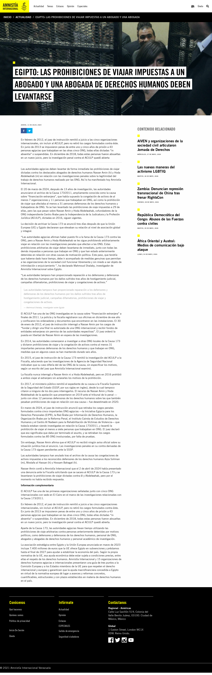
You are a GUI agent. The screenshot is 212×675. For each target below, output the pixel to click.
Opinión (62, 615)
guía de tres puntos (103, 562)
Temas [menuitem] (50, 6)
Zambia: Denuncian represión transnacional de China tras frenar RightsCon (160, 193)
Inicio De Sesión (16, 630)
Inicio (7, 17)
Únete (200, 6)
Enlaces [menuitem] (60, 6)
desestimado (100, 401)
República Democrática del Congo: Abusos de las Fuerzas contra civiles (160, 219)
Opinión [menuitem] (70, 6)
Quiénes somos (16, 615)
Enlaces (62, 620)
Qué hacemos (15, 609)
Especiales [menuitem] (83, 6)
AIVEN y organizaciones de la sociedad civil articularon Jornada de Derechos (160, 145)
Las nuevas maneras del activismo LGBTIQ (156, 169)
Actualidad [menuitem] (39, 6)
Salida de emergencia (69, 630)
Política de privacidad (19, 620)
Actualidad (23, 17)
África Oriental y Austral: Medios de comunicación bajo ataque (160, 245)
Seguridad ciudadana (69, 636)
